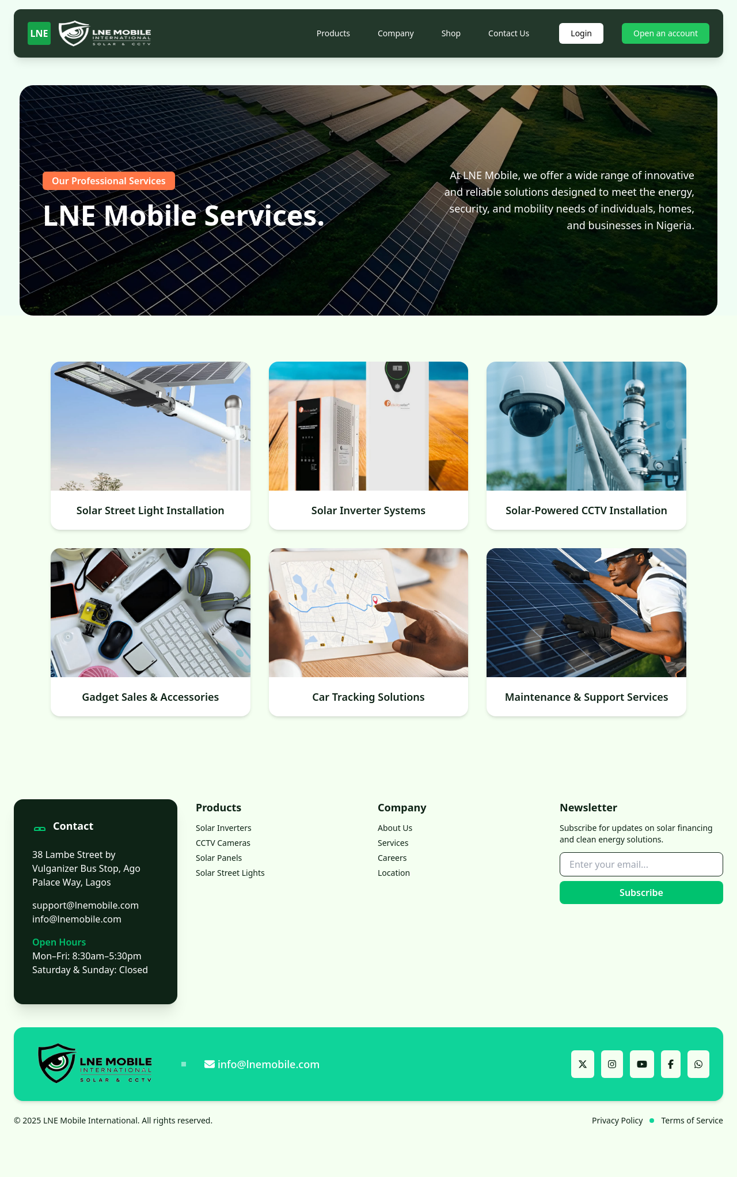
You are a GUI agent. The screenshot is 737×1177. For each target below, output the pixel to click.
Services (393, 842)
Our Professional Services (109, 180)
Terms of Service (692, 1120)
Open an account (665, 33)
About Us (395, 827)
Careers (392, 857)
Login (581, 33)
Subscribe (641, 892)
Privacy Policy (617, 1120)
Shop (451, 33)
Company (396, 33)
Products (333, 33)
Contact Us (508, 33)
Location (394, 872)
